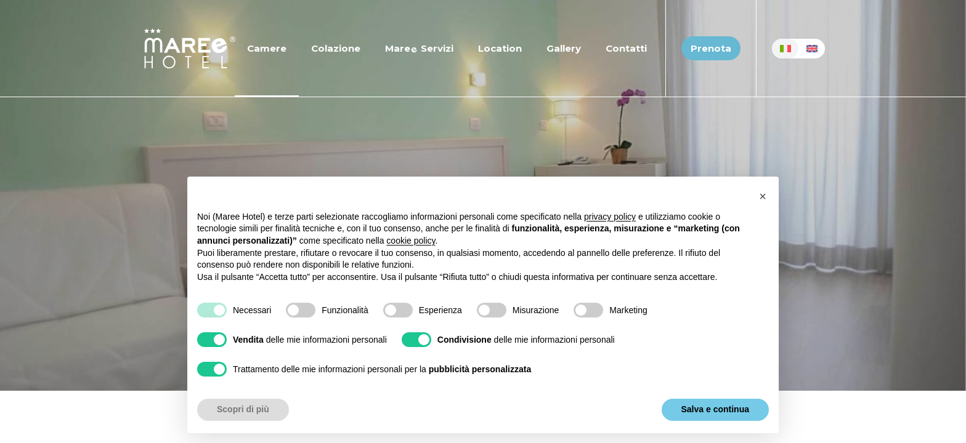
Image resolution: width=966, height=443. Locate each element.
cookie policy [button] (410, 240)
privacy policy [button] (610, 217)
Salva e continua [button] (715, 409)
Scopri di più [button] (243, 409)
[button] (763, 196)
